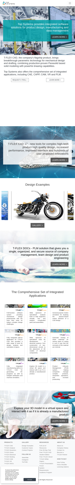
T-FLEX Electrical (10, 454)
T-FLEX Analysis (9, 448)
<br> (37, 105)
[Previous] (4, 205)
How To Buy (61, 462)
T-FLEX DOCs (9, 463)
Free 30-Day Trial (45, 450)
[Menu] (70, 3)
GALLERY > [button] (37, 225)
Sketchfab (25, 457)
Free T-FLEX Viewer (46, 457)
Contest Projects (27, 450)
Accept (29, 479)
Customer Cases (27, 448)
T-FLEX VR (8, 461)
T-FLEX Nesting (9, 457)
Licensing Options (63, 467)
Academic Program (45, 472)
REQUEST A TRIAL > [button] (19, 80)
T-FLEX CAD (8, 445)
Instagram (25, 460)
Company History (62, 448)
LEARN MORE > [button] (59, 37)
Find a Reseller (62, 464)
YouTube (25, 462)
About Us (60, 445)
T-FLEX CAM (8, 459)
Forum (41, 466)
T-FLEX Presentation (46, 463)
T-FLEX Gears (9, 452)
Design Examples (27, 445)
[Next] (70, 205)
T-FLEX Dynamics (10, 450)
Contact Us (60, 450)
